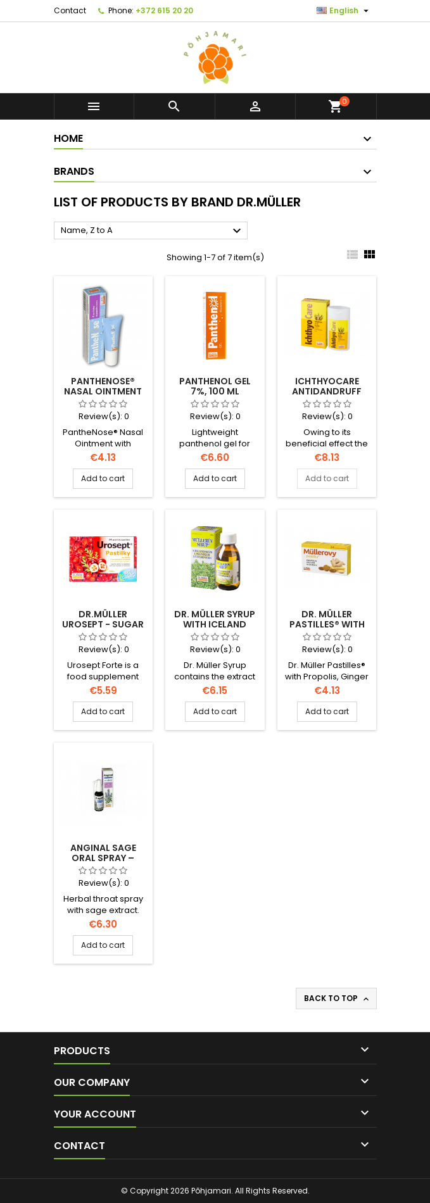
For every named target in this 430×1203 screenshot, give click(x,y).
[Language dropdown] (344, 11)
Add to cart (103, 478)
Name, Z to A (152, 231)
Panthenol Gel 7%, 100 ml (215, 386)
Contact (70, 10)
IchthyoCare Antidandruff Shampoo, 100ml (327, 391)
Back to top (337, 998)
